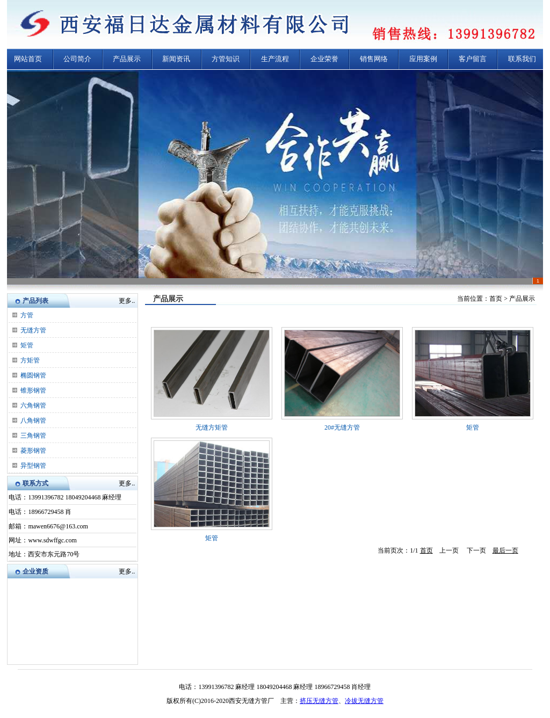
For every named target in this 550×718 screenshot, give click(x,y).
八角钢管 (33, 420)
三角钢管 (33, 435)
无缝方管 (33, 330)
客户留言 (473, 59)
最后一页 (505, 550)
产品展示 (127, 59)
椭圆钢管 (33, 375)
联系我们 (522, 59)
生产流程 (275, 59)
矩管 (26, 345)
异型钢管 (33, 465)
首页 (426, 550)
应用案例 (423, 59)
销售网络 (374, 59)
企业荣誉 (324, 59)
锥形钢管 (33, 390)
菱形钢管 (33, 450)
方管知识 (226, 59)
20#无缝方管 (342, 427)
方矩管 (30, 360)
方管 (26, 315)
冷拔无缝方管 (364, 701)
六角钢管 (33, 405)
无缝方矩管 (212, 427)
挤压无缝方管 (319, 701)
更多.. (127, 300)
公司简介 (77, 59)
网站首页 (28, 59)
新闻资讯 (176, 59)
